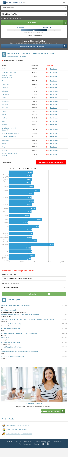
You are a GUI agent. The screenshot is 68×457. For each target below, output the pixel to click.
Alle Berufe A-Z (7, 162)
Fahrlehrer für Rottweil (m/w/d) (11, 324)
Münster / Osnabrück (9, 137)
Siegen (4, 147)
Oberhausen (6, 140)
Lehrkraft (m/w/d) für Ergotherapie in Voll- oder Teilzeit (19, 333)
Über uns (18, 442)
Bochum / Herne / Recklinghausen (7, 76)
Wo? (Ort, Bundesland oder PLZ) (11, 18)
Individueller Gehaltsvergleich (50, 162)
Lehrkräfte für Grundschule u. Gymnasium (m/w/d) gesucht (20, 315)
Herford (4, 118)
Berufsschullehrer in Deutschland (13, 60)
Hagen (4, 111)
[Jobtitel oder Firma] (34, 278)
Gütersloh (5, 108)
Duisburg (5, 88)
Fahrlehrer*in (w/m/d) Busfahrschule (12, 356)
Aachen (4, 69)
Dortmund (5, 84)
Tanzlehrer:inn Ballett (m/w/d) (10, 342)
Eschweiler (5, 94)
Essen (4, 98)
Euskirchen (5, 101)
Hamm (4, 114)
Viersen (4, 150)
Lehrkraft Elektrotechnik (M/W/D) (11, 328)
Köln (3, 121)
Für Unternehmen (25, 444)
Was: (9, 274)
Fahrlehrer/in (5, 338)
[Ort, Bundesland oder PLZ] (34, 14)
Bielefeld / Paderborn (9, 72)
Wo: (10, 283)
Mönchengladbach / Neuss (10, 133)
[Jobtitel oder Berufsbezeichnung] (34, 8)
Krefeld (4, 125)
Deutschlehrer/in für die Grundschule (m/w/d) (15, 305)
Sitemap (36, 444)
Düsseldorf (5, 91)
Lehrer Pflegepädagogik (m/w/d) (11, 347)
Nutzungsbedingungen (42, 442)
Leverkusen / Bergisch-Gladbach (9, 129)
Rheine (4, 143)
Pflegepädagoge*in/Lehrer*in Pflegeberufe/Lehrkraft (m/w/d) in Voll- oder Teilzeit (27, 319)
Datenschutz (57, 442)
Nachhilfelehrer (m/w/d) (8, 310)
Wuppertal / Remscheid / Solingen (10, 154)
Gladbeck (5, 104)
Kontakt (9, 442)
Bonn (3, 81)
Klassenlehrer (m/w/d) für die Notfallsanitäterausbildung (19, 351)
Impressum (28, 442)
